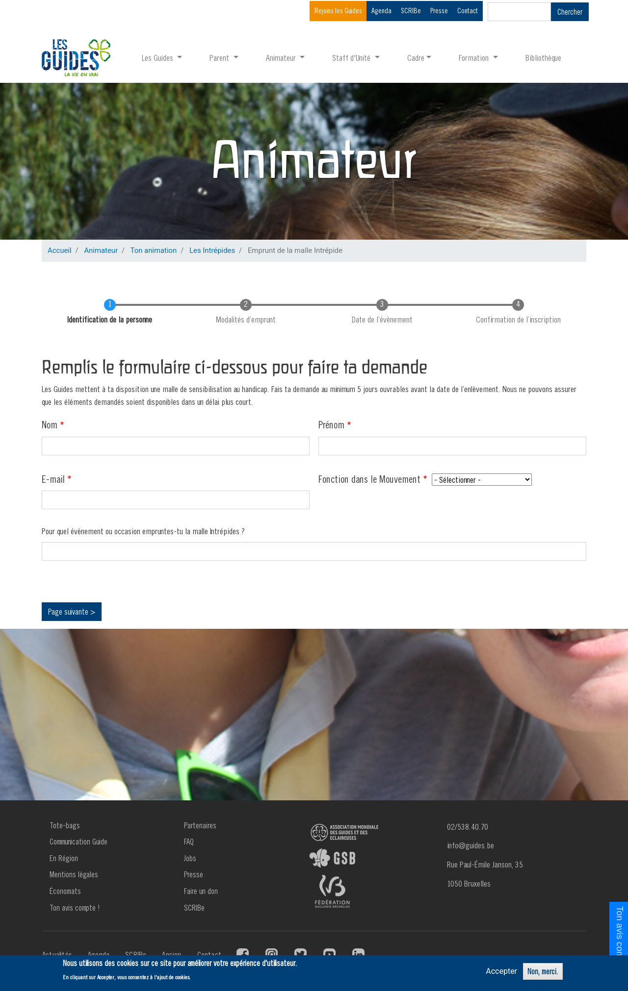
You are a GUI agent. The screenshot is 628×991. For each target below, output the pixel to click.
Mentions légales (74, 874)
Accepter (501, 971)
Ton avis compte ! (75, 907)
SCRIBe (411, 10)
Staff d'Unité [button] (352, 57)
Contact (467, 10)
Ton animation (154, 250)
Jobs (190, 858)
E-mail (53, 479)
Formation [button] (475, 57)
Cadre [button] (415, 57)
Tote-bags (65, 825)
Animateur (101, 250)
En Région (64, 858)
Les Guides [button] (158, 57)
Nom (49, 424)
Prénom (331, 424)
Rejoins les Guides (338, 10)
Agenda (381, 10)
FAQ (189, 841)
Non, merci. (542, 971)
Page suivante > (71, 611)
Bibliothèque (543, 57)
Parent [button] (220, 57)
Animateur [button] (282, 57)
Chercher (569, 11)
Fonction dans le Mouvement (369, 479)
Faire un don (201, 891)
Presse (439, 10)
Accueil (60, 250)
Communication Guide (78, 841)
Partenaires (200, 825)
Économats (65, 891)
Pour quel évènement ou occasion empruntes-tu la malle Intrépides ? (143, 531)
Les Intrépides (212, 250)
